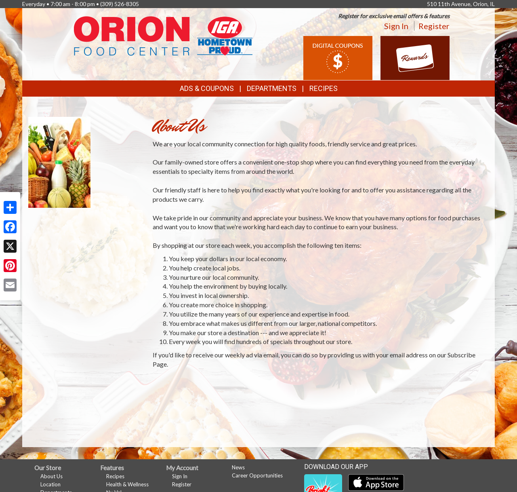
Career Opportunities (257, 475)
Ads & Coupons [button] (207, 88)
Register (434, 26)
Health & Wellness (127, 484)
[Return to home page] (163, 35)
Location (50, 484)
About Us (51, 476)
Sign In (396, 26)
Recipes (323, 88)
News (238, 467)
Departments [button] (271, 88)
